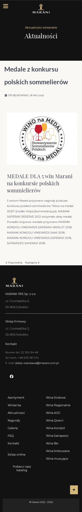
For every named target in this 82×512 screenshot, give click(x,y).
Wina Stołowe (56, 397)
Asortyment (16, 397)
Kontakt (13, 443)
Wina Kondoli (55, 428)
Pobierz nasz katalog (22, 468)
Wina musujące (57, 458)
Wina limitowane (58, 451)
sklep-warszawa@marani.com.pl (37, 363)
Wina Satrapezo (57, 435)
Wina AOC (53, 413)
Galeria (13, 428)
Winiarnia (14, 405)
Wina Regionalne (58, 405)
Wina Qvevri (54, 420)
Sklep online (16, 454)
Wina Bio (52, 443)
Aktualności (16, 413)
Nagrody (14, 420)
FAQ (11, 435)
